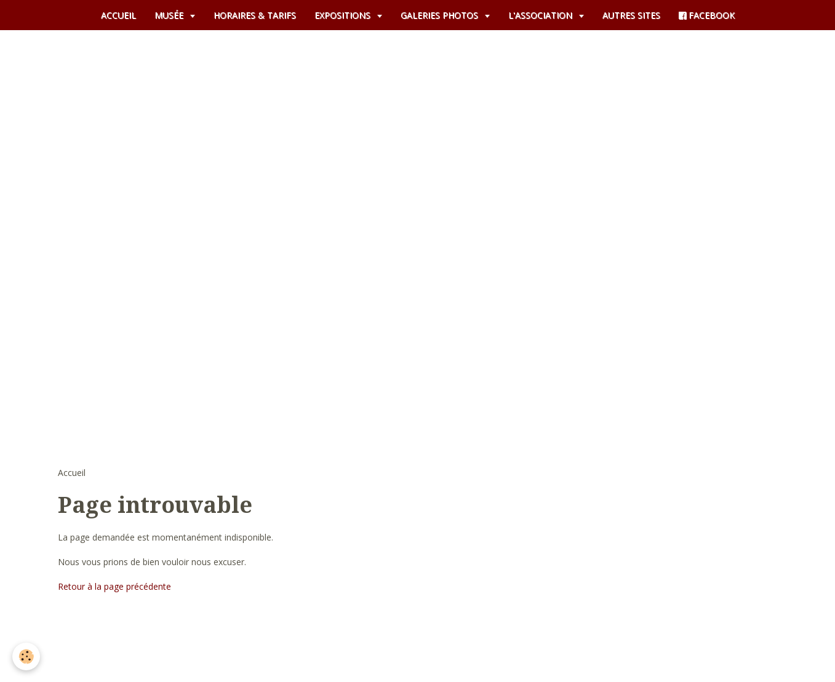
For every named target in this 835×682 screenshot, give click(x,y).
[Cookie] (26, 656)
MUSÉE (170, 15)
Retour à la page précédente (114, 586)
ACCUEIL (118, 15)
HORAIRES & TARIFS (255, 15)
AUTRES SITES (631, 15)
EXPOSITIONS (343, 15)
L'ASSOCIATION (541, 15)
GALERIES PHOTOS (441, 15)
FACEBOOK (707, 15)
